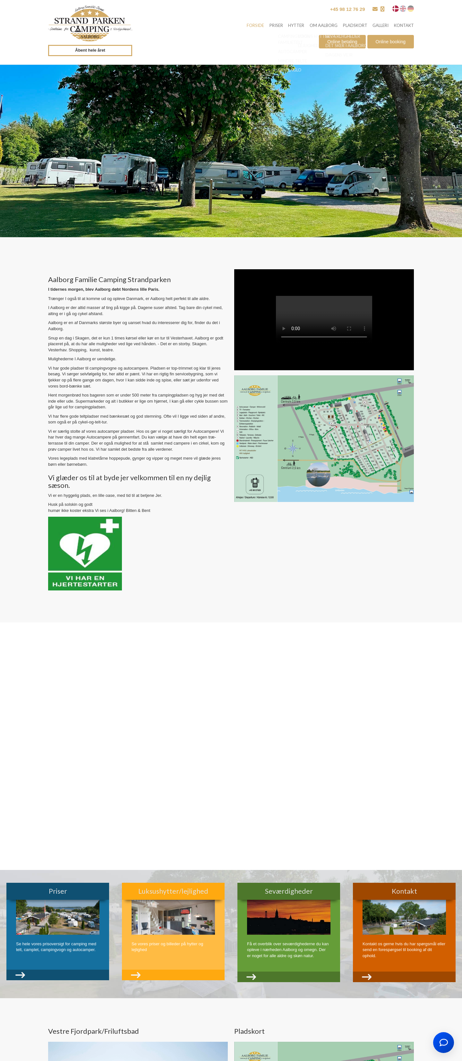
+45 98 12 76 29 (347, 9)
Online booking (391, 42)
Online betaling (342, 42)
